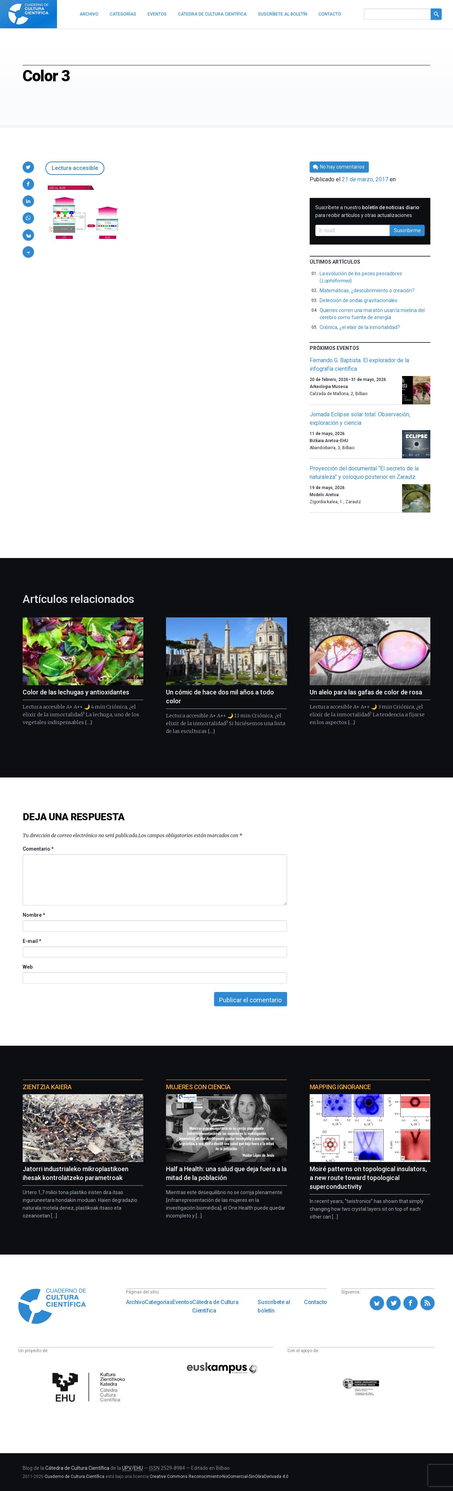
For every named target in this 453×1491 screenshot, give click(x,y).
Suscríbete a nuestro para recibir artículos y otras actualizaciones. (367, 211)
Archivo (135, 1302)
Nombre (34, 915)
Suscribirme (407, 230)
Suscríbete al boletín (274, 1306)
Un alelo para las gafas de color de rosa (366, 692)
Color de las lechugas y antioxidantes (76, 692)
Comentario (38, 849)
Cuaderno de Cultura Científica (74, 1476)
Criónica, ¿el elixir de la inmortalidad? (360, 327)
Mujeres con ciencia (198, 1087)
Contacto (315, 1302)
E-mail (32, 941)
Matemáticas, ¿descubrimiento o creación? (367, 290)
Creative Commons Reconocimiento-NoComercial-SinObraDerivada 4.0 (219, 1476)
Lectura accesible (75, 168)
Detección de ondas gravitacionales (359, 300)
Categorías (158, 1302)
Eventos (182, 1302)
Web (28, 967)
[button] (28, 167)
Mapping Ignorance (340, 1087)
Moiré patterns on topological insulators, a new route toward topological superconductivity (368, 1177)
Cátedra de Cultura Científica (215, 1306)
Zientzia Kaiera (47, 1087)
